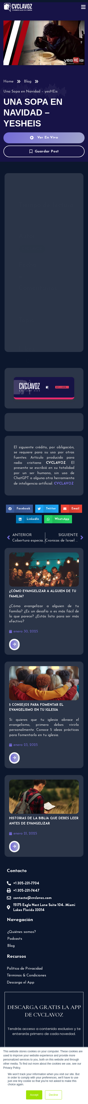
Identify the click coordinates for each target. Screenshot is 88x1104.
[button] (19, 509)
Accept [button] (34, 1094)
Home (8, 81)
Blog (27, 81)
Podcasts (14, 939)
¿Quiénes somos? (21, 932)
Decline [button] (53, 1094)
